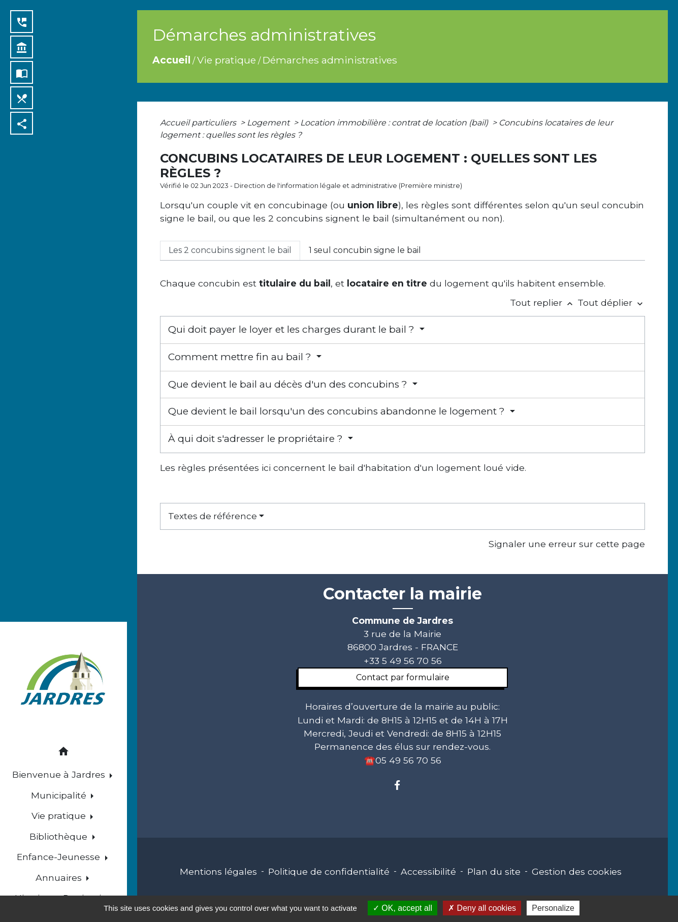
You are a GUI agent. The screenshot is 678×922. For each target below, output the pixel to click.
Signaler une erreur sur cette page (567, 543)
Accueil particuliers (199, 123)
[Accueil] (63, 680)
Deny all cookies (482, 908)
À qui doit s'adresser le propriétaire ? (256, 438)
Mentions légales (218, 871)
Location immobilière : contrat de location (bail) (395, 123)
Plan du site (494, 871)
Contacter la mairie (402, 593)
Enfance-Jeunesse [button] (60, 856)
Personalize (553, 908)
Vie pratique (226, 60)
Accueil (171, 60)
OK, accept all (402, 908)
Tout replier (543, 302)
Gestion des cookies (577, 871)
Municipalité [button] (60, 795)
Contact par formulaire (402, 677)
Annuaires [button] (60, 877)
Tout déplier (611, 302)
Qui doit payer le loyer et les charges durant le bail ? (292, 329)
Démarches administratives (330, 60)
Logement (269, 123)
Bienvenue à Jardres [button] (60, 774)
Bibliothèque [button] (59, 836)
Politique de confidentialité (329, 871)
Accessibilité (428, 871)
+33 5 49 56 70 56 (403, 660)
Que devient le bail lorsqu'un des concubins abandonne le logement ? (337, 411)
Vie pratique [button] (59, 815)
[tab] (230, 250)
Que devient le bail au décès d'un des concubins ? (289, 384)
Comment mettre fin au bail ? (241, 357)
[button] (63, 753)
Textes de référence (212, 516)
